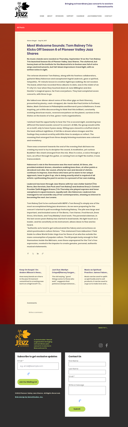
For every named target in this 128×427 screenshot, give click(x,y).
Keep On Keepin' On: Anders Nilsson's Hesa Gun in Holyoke (30, 271)
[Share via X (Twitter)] (33, 253)
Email (19, 361)
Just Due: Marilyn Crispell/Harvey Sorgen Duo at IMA (63, 271)
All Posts (20, 28)
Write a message (76, 385)
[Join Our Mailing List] (28, 382)
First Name (73, 361)
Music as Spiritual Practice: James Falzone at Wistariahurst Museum (96, 271)
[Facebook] (106, 345)
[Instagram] (100, 345)
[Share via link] (43, 253)
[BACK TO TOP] (104, 327)
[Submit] (76, 409)
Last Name (73, 369)
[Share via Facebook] (28, 253)
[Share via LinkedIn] (38, 253)
